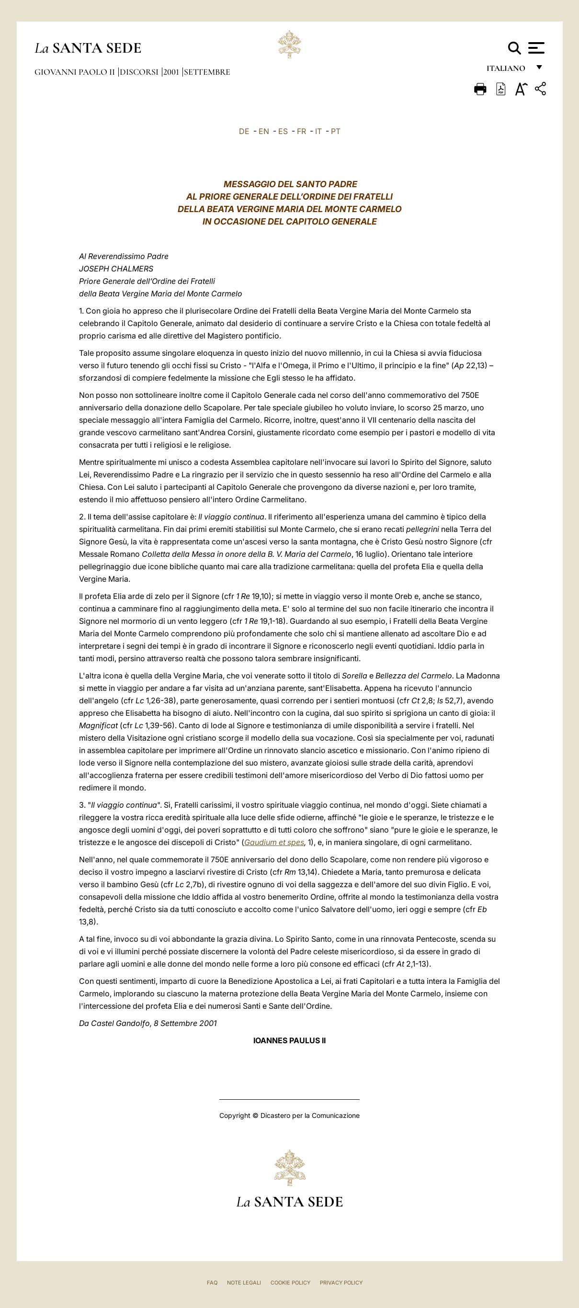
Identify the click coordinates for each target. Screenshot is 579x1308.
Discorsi (140, 72)
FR (301, 131)
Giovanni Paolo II (75, 72)
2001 (172, 72)
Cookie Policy (290, 1282)
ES (283, 131)
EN (264, 131)
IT (318, 131)
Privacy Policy (341, 1282)
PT (336, 131)
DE (244, 131)
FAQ (212, 1282)
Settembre (207, 72)
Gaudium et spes (274, 842)
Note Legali (244, 1282)
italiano (508, 70)
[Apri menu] (535, 48)
